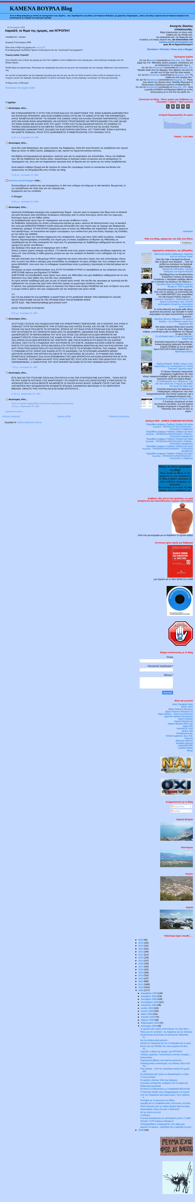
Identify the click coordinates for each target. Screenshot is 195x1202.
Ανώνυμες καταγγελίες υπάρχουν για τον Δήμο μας (164, 1083)
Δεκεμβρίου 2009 (149, 993)
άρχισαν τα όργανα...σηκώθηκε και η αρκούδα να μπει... (166, 1127)
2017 (141, 966)
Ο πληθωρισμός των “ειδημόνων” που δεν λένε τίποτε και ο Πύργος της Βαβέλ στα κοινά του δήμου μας (174, 383)
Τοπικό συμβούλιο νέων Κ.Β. (179, 736)
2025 (141, 943)
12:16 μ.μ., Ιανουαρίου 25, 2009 (25, 175)
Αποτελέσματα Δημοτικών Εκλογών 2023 (173, 399)
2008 (141, 1130)
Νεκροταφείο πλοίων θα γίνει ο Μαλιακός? (160, 1109)
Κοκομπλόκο (146, 1057)
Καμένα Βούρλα (185, 719)
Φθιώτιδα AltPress (184, 740)
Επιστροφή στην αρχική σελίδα (20, 88)
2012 (141, 981)
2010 (141, 987)
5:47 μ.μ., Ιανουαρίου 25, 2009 (24, 313)
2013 (141, 978)
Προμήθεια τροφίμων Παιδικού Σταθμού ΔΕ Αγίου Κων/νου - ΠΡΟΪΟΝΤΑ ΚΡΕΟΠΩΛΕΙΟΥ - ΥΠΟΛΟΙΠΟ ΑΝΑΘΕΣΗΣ (167, 448)
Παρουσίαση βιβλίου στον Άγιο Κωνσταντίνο (161, 1060)
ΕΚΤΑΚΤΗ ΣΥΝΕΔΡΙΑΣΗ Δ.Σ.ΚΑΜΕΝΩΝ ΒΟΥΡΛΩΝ (165, 1089)
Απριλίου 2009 (148, 1017)
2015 (141, 972)
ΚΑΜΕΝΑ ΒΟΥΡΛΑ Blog (41, 8)
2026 (141, 940)
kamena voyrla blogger (21, 180)
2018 (141, 963)
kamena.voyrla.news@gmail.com (176, 42)
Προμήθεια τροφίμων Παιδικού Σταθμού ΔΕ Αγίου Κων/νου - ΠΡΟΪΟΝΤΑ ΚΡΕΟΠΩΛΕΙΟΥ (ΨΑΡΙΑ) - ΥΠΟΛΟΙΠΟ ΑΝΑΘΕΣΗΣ (169, 434)
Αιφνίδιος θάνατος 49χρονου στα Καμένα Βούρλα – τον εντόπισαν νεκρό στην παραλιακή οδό (173, 321)
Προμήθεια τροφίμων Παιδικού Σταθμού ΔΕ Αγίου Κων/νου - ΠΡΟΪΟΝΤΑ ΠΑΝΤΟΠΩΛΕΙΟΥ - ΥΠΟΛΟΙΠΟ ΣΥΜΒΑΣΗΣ (169, 426)
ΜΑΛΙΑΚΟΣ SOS (185, 728)
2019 (141, 960)
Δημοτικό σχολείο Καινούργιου (178, 716)
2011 (141, 984)
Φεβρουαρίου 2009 (150, 1023)
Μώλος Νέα (187, 731)
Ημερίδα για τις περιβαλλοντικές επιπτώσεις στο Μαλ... (166, 1103)
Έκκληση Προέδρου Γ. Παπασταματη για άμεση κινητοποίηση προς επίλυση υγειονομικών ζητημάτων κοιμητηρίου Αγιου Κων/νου (174, 303)
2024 (141, 945)
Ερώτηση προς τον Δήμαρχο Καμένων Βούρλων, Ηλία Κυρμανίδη (175, 285)
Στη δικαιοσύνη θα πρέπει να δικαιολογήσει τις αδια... (165, 1074)
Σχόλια (175, 811)
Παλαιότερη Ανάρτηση (119, 416)
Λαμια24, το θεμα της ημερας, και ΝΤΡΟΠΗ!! (37, 30)
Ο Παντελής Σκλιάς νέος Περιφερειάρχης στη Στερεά (164, 1092)
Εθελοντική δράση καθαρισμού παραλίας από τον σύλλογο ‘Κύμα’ (173, 255)
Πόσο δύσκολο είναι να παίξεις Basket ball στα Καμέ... (165, 1106)
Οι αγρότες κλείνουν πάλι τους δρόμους (158, 1080)
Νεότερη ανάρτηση (11, 416)
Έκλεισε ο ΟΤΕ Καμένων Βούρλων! (157, 1121)
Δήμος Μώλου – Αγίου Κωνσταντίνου (175, 714)
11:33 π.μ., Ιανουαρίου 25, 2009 (25, 137)
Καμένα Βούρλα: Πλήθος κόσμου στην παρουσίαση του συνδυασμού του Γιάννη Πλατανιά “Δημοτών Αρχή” (173, 366)
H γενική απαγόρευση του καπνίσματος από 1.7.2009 (165, 1118)
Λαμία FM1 (187, 726)
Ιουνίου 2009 (147, 1011)
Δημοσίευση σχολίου (14, 411)
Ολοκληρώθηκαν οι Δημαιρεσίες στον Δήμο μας (162, 1124)
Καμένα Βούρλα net (183, 721)
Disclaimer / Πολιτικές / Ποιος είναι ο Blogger (170, 49)
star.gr (190, 750)
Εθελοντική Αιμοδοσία (150, 1086)
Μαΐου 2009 (147, 1014)
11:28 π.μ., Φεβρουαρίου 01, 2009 (26, 394)
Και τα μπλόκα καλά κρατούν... (154, 1040)
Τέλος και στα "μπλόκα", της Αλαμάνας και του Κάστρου (166, 1032)
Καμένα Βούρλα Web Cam (180, 723)
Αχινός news (187, 706)
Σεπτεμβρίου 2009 (150, 1002)
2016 (141, 969)
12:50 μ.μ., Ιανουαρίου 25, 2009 (25, 202)
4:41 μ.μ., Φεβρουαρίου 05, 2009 (25, 406)
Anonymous (157, 67)
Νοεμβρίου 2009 (149, 996)
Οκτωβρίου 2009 (149, 999)
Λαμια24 (40, 47)
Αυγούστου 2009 (149, 1005)
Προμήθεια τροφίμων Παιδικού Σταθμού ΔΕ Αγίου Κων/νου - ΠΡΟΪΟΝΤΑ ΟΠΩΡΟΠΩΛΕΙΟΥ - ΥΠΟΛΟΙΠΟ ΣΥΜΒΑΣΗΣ (169, 456)
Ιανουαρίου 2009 (149, 1026)
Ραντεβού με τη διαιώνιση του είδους (157, 1100)
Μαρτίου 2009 (148, 1020)
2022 (141, 951)
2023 (141, 949)
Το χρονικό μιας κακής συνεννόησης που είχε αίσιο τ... (165, 1029)
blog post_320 (177, 60)
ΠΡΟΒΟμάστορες (184, 733)
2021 (141, 954)
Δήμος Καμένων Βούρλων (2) (179, 711)
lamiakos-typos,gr (184, 743)
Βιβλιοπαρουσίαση (184, 351)
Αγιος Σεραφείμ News (182, 704)
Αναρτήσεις (177, 806)
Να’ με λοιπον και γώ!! (150, 1112)
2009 (141, 990)
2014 (141, 975)
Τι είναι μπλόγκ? (148, 1077)
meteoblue (188, 231)
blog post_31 (179, 80)
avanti (153, 60)
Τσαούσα (188, 738)
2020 (141, 957)
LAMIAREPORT (185, 745)
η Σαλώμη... (146, 1115)
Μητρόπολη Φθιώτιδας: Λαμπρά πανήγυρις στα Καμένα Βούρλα (178, 270)
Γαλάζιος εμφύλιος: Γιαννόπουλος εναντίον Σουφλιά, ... (166, 1054)
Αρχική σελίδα (64, 416)
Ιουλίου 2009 (147, 1008)
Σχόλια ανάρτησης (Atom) (29, 422)
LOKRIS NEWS (185, 748)
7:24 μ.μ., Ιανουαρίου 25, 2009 (24, 367)
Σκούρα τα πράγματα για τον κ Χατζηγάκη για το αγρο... (166, 1043)
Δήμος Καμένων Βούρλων (180, 709)
